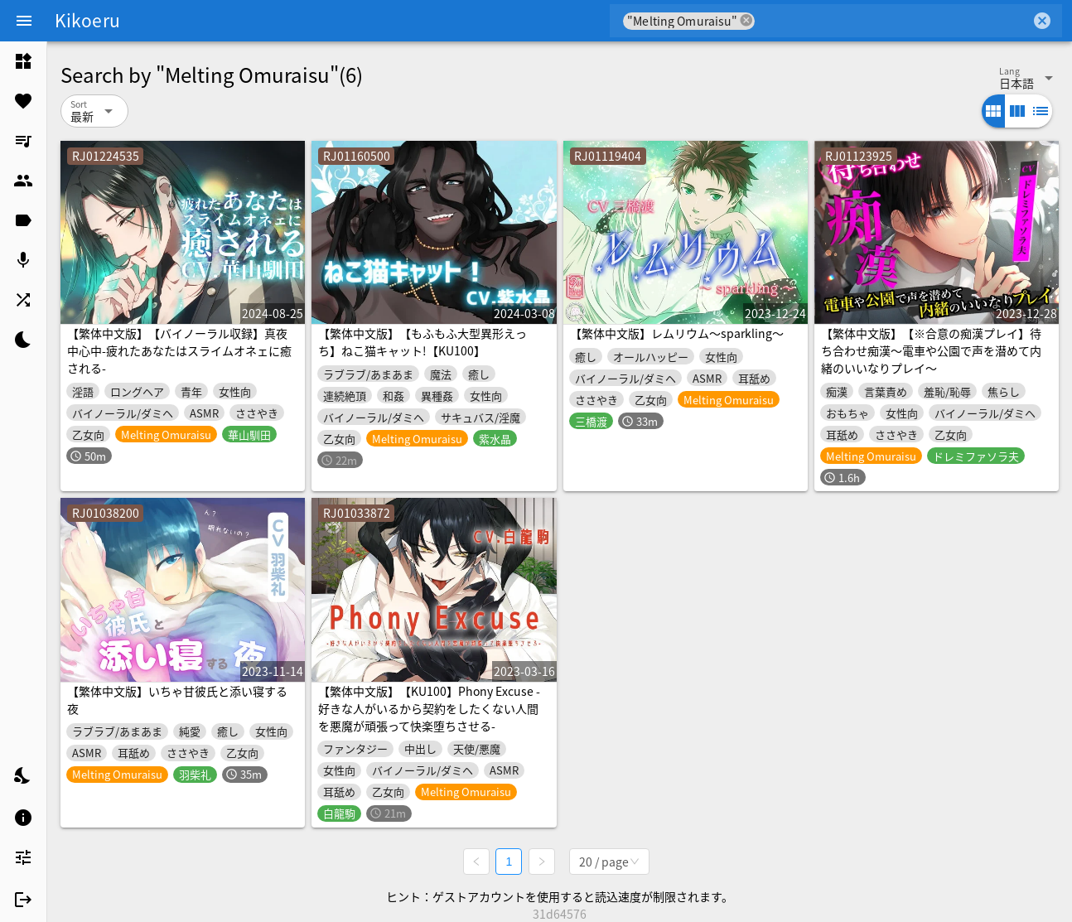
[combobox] (892, 21)
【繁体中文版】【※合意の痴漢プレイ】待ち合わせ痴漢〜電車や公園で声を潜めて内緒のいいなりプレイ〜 (931, 350)
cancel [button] (746, 20)
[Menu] (24, 21)
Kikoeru (87, 19)
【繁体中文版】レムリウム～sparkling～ (677, 333)
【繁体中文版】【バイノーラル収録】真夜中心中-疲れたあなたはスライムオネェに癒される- (179, 350)
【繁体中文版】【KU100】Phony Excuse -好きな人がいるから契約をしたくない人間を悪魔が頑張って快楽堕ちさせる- (429, 708)
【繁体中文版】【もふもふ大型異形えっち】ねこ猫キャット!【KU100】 (422, 342)
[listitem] (23, 61)
